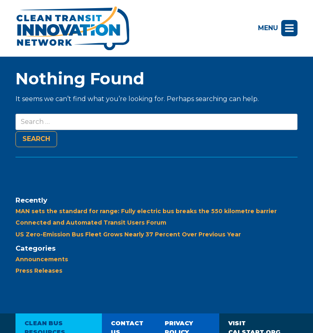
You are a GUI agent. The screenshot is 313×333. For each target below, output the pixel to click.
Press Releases (38, 270)
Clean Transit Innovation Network (72, 28)
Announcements (41, 259)
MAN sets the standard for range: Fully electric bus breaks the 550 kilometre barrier (146, 211)
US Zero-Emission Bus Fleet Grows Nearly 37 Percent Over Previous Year (128, 234)
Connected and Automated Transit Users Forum (90, 222)
